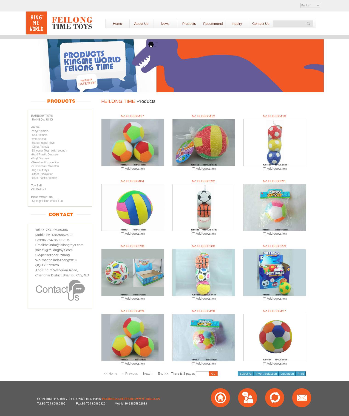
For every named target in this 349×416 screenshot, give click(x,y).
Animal (35, 127)
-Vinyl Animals (39, 131)
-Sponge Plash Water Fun (47, 200)
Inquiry (237, 23)
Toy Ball (36, 185)
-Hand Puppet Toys (43, 142)
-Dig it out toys (40, 170)
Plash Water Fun (42, 197)
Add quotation (135, 168)
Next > (148, 373)
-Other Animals (40, 146)
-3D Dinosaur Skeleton (45, 166)
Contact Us (260, 23)
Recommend (213, 23)
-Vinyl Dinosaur (40, 158)
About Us (141, 23)
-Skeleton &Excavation (45, 162)
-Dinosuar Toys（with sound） (49, 150)
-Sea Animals (39, 135)
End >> (163, 373)
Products (189, 23)
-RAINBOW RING (42, 119)
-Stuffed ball (38, 189)
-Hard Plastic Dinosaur (45, 154)
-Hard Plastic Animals (44, 178)
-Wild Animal (39, 139)
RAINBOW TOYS (42, 115)
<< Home (110, 373)
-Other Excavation (42, 174)
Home (117, 23)
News (165, 23)
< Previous (130, 373)
